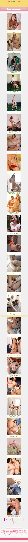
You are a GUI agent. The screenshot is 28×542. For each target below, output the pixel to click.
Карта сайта (8, 527)
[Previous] (2, 519)
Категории (11, 5)
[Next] (19, 522)
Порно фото (17, 5)
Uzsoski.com (20, 527)
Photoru (14, 2)
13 (15, 522)
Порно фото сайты (14, 527)
